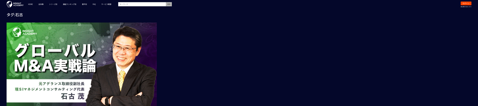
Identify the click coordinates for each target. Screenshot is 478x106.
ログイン (466, 3)
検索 (169, 4)
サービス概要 (106, 4)
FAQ (94, 4)
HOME (30, 4)
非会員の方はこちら (466, 7)
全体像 (40, 4)
